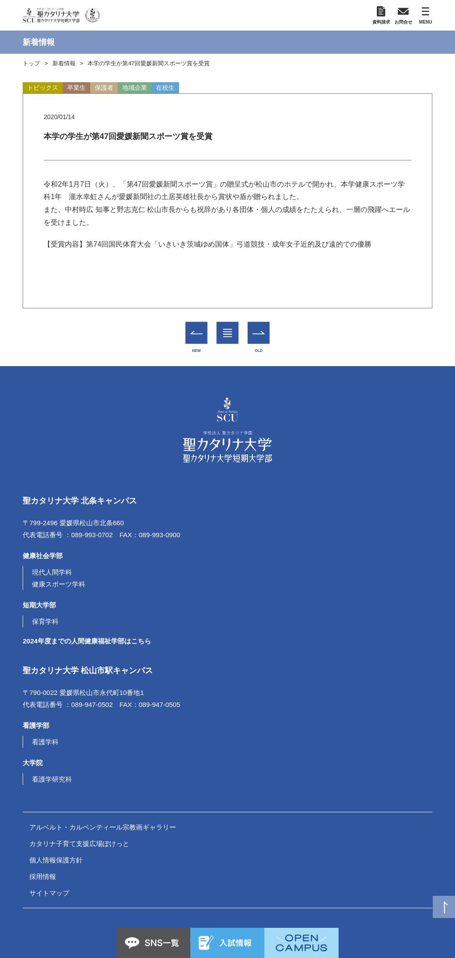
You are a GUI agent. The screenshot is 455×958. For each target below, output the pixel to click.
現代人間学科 (52, 572)
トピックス (42, 87)
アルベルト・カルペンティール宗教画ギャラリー (102, 827)
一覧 (227, 326)
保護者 (104, 87)
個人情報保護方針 (56, 860)
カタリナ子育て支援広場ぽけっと (79, 843)
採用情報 (42, 876)
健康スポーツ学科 (58, 584)
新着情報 (64, 63)
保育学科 (45, 621)
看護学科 (45, 742)
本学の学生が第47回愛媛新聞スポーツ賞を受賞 (148, 63)
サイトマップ (49, 893)
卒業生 (76, 87)
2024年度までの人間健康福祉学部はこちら (87, 641)
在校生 (165, 87)
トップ (31, 63)
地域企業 (134, 87)
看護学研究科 (52, 779)
